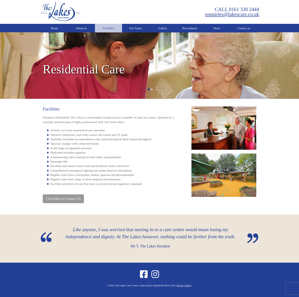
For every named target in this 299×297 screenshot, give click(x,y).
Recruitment (189, 28)
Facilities (108, 28)
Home (54, 28)
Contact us (244, 28)
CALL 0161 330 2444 (237, 9)
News (216, 28)
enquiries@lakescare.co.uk (232, 14)
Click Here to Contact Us (63, 199)
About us (81, 28)
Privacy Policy (184, 285)
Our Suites (135, 28)
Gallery (162, 28)
